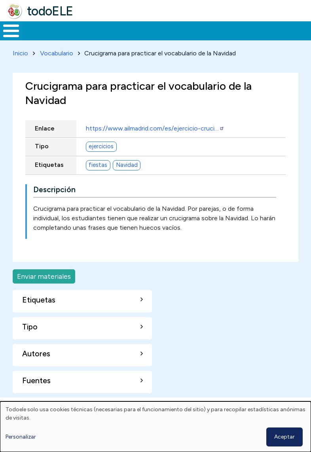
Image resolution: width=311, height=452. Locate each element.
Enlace (45, 143)
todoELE (50, 11)
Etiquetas (49, 179)
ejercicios (101, 161)
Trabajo (136, 38)
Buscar (303, 30)
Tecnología (214, 38)
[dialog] (155, 426)
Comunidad (267, 38)
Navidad (127, 179)
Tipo (42, 161)
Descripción (54, 204)
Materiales (38, 38)
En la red (173, 38)
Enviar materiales (44, 291)
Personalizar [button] (21, 436)
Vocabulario (56, 68)
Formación (89, 38)
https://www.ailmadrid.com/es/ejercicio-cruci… (155, 143)
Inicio (7, 38)
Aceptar (284, 436)
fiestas (98, 179)
